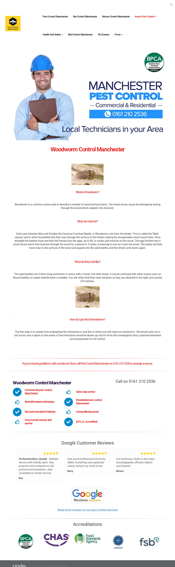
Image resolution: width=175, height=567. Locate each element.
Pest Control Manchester (55, 16)
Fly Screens (103, 34)
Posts (118, 34)
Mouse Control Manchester (116, 16)
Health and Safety (52, 34)
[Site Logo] (13, 23)
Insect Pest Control (144, 16)
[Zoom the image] (87, 489)
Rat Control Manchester (85, 16)
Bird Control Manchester (80, 34)
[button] (171, 4)
